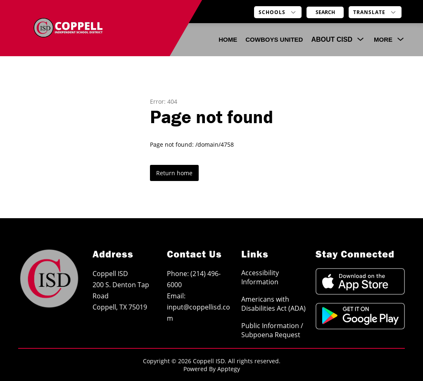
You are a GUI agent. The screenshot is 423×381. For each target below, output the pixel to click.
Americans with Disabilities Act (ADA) (273, 304)
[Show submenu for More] (383, 40)
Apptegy (228, 369)
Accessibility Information (260, 277)
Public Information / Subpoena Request (272, 330)
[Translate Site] (375, 12)
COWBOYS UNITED (274, 39)
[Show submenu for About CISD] (331, 40)
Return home (174, 173)
